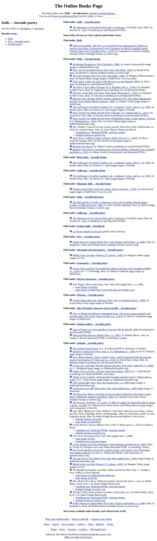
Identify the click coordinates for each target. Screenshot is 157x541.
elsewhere (39, 28)
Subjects (100, 524)
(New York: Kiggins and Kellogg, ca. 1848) (109, 242)
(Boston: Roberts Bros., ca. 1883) (96, 335)
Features (72, 529)
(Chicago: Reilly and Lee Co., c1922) (105, 138)
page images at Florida (86, 287)
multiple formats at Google (88, 419)
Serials (110, 524)
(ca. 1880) (109, 444)
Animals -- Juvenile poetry (90, 343)
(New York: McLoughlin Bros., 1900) (105, 388)
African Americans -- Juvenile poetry (96, 279)
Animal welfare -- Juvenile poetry (94, 324)
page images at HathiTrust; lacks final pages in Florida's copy (105, 290)
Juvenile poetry (15, 44)
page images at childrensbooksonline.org (95, 475)
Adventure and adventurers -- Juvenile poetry (100, 250)
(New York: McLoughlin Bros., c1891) (105, 458)
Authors (81, 524)
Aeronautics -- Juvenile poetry (92, 263)
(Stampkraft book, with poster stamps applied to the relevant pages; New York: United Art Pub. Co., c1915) (110, 315)
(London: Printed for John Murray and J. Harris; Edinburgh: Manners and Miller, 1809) (110, 395)
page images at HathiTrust (88, 422)
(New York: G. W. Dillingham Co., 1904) (104, 351)
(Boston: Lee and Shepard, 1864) (106, 81)
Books (54, 529)
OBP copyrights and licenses (78, 537)
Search (55, 524)
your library (25, 28)
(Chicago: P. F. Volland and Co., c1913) (111, 113)
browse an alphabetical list (64, 16)
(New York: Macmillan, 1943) (102, 70)
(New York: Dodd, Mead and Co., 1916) (105, 93)
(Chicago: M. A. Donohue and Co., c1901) (105, 87)
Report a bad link (80, 519)
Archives (83, 529)
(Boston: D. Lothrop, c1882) (98, 255)
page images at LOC (85, 438)
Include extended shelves (102, 13)
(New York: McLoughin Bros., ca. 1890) (101, 383)
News (62, 529)
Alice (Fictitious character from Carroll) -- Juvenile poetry (107, 308)
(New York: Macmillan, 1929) (99, 76)
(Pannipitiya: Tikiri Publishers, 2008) (96, 64)
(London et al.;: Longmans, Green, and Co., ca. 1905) (112, 107)
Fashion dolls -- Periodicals (91, 226)
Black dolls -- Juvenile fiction (92, 157)
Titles (90, 524)
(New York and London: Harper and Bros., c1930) (105, 189)
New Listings (68, 524)
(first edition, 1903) (101, 371)
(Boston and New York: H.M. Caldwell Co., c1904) (113, 365)
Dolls (10, 38)
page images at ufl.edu (86, 478)
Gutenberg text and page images (90, 441)
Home (46, 524)
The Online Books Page (78, 6)
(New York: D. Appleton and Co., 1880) (109, 300)
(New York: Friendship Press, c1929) (108, 48)
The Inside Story (98, 529)
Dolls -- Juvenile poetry (89, 22)
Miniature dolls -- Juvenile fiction (94, 183)
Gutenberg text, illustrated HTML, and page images (100, 132)
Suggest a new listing (101, 519)
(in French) (87, 231)
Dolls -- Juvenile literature (90, 197)
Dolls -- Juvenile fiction (89, 59)
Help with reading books (57, 519)
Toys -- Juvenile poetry (19, 41)
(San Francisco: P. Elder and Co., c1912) (110, 358)
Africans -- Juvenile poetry (90, 295)
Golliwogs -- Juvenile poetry (91, 213)
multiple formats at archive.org (90, 135)
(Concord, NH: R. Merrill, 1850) (106, 329)
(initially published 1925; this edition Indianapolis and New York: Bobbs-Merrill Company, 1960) (110, 100)
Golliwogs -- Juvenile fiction (91, 170)
